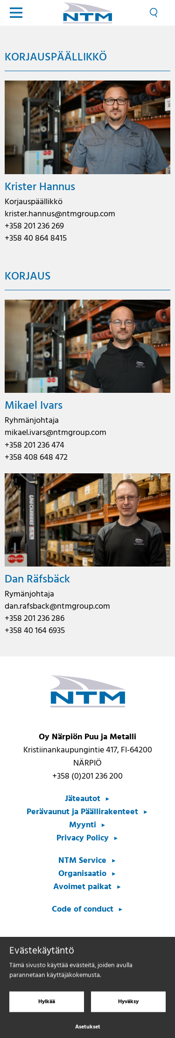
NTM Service (82, 861)
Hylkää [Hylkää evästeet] (46, 1008)
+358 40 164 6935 (35, 631)
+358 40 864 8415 (36, 238)
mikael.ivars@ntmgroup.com (55, 433)
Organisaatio (82, 874)
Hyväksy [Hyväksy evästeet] (128, 1008)
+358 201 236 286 (34, 619)
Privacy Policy (82, 838)
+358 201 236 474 (34, 445)
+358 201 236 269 (34, 226)
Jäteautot (82, 799)
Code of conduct (82, 909)
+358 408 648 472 (36, 457)
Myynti (82, 825)
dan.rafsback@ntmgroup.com (57, 606)
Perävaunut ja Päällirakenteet (82, 812)
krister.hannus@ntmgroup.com (60, 214)
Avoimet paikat (82, 887)
